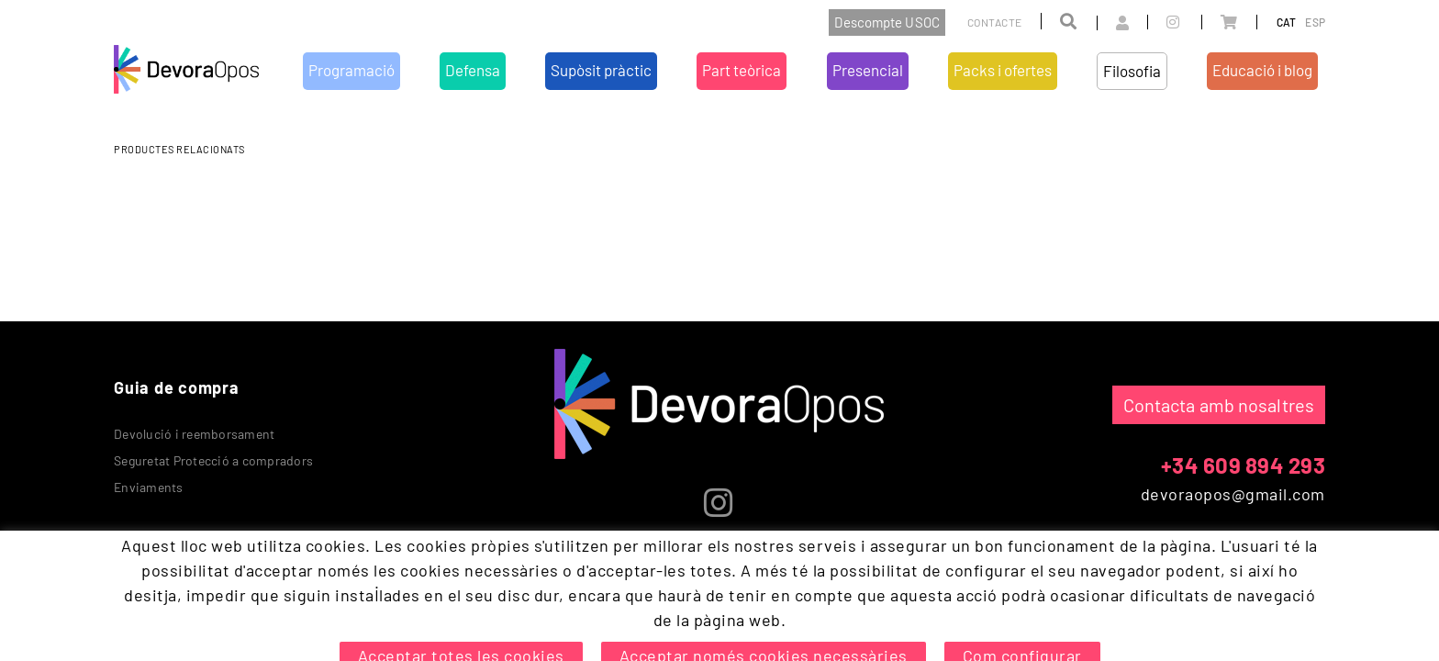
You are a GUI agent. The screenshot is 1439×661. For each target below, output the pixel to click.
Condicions (335, 605)
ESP (1315, 22)
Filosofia (909, 553)
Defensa (512, 553)
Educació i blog (989, 553)
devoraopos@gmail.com (1233, 494)
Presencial (750, 553)
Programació (443, 553)
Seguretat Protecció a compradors (213, 460)
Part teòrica (677, 553)
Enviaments (149, 487)
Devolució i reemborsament (194, 434)
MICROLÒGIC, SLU (1204, 609)
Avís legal (262, 605)
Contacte (994, 22)
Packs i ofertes (833, 553)
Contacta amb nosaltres (1218, 405)
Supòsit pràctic (589, 553)
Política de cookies (167, 605)
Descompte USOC (886, 22)
